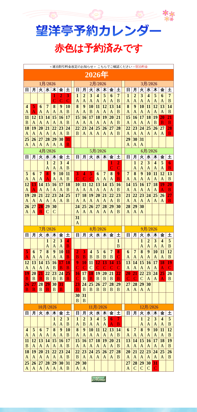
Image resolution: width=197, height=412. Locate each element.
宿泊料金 (141, 66)
